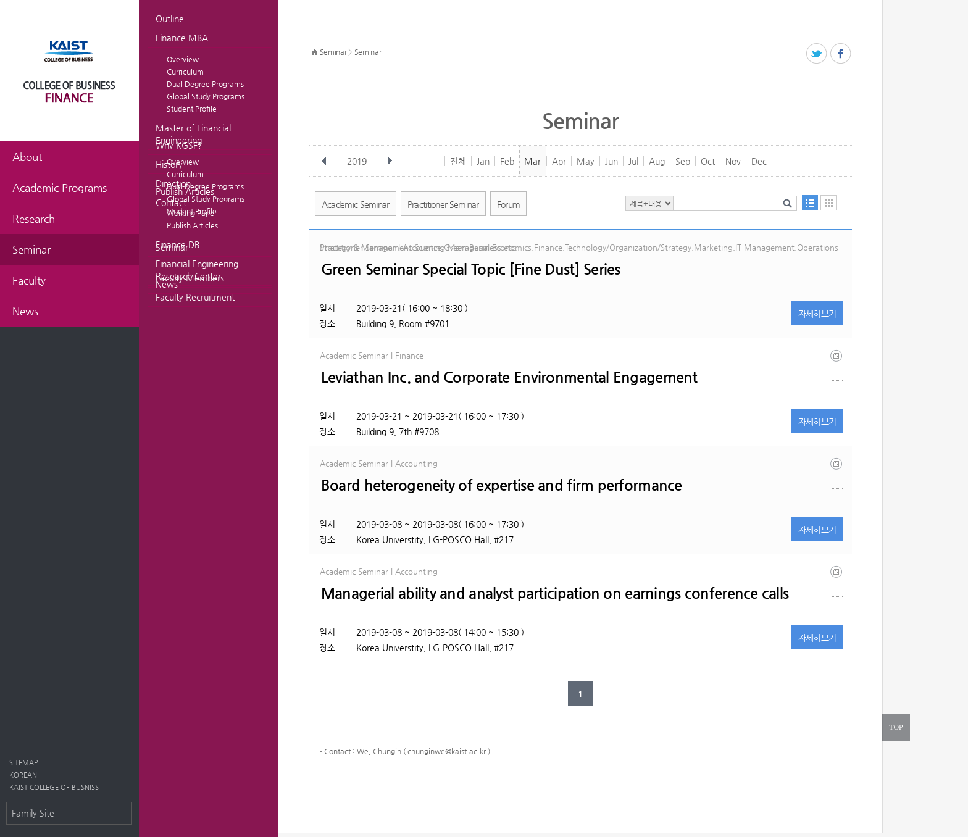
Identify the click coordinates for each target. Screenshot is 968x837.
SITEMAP (23, 763)
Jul (633, 161)
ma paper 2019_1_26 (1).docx (837, 581)
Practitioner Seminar (443, 204)
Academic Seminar (356, 204)
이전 (324, 161)
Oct (708, 161)
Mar (532, 161)
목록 (810, 202)
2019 (358, 161)
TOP (896, 727)
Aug (657, 161)
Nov (733, 161)
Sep (682, 161)
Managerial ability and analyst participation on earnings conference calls (554, 593)
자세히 (817, 314)
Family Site (33, 813)
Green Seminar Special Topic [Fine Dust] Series (470, 269)
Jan (483, 161)
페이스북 (841, 54)
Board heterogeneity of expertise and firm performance (501, 485)
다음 (389, 161)
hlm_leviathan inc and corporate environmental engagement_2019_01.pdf (837, 365)
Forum (508, 204)
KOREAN (23, 775)
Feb (507, 161)
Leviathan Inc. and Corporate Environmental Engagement (509, 377)
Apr (559, 161)
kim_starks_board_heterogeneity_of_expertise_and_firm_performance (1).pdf (837, 473)
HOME (315, 52)
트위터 (817, 54)
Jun (611, 161)
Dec (759, 161)
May (586, 161)
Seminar (172, 247)
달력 (828, 202)
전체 (458, 161)
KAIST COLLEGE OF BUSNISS (54, 787)
